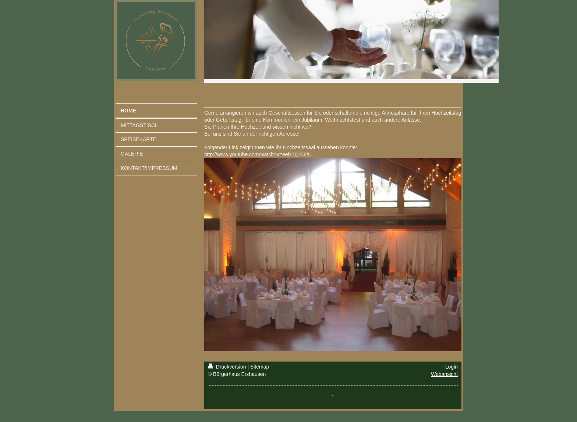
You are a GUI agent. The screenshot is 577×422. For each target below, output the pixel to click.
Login (451, 367)
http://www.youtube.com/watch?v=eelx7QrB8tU (258, 154)
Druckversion (227, 367)
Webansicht (444, 374)
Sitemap (259, 367)
